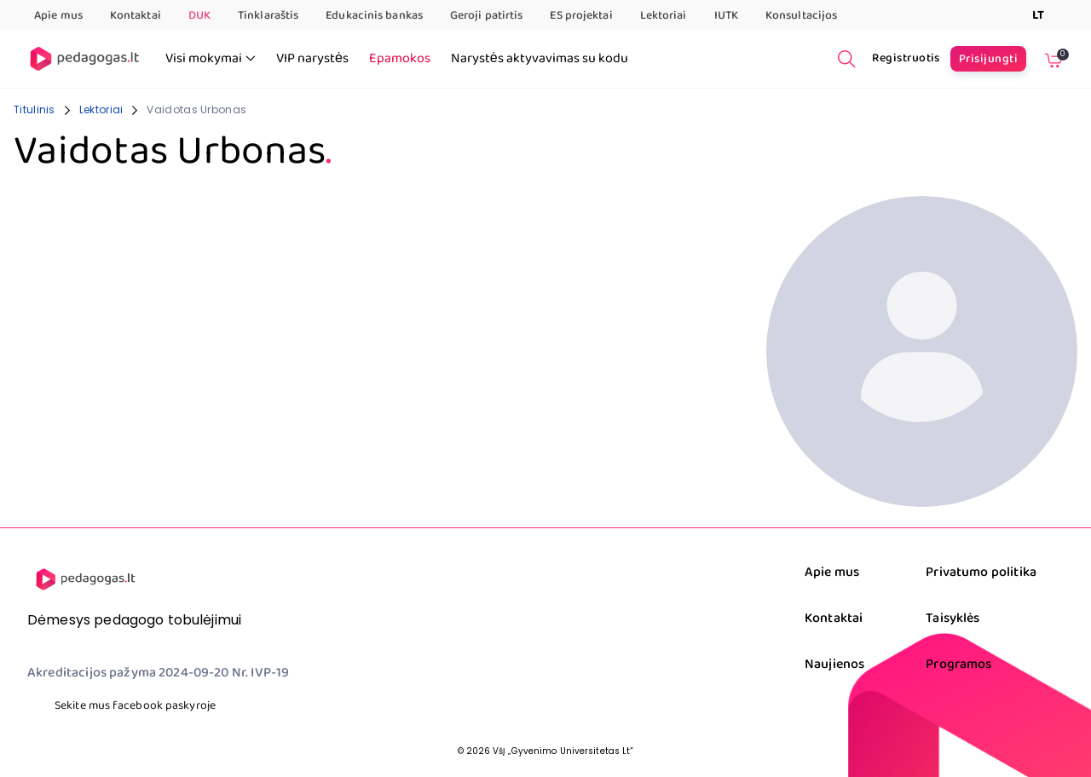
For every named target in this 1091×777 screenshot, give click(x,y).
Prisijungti (988, 58)
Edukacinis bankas (374, 15)
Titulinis (34, 109)
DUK (199, 15)
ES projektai (581, 15)
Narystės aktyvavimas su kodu (539, 59)
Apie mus (58, 15)
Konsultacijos (801, 15)
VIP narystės (312, 59)
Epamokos (399, 59)
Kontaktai (135, 15)
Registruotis (906, 58)
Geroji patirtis (486, 15)
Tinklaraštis (268, 15)
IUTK (726, 15)
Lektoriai (663, 15)
